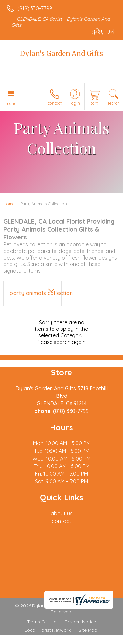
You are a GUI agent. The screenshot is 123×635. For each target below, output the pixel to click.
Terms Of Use (41, 621)
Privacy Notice (80, 621)
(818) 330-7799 (34, 8)
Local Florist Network (48, 630)
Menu (11, 103)
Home (9, 203)
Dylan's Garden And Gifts (61, 53)
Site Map (88, 630)
